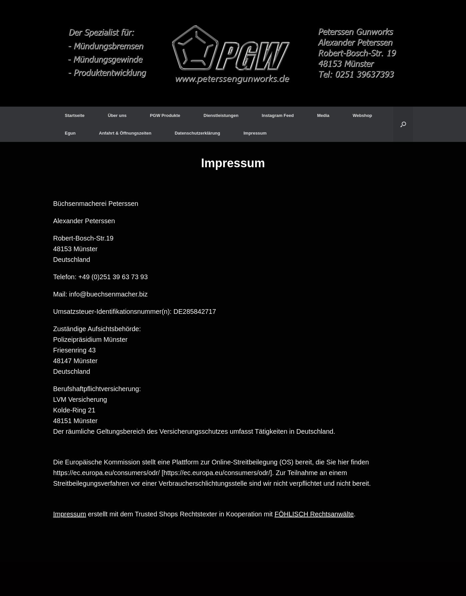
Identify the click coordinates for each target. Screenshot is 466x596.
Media (323, 115)
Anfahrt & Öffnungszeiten (125, 133)
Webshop (362, 115)
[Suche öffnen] (403, 124)
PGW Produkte (165, 115)
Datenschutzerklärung (197, 133)
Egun (70, 133)
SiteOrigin (246, 583)
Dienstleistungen (221, 115)
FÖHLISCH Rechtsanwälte (314, 514)
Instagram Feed (278, 115)
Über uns (117, 115)
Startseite (75, 115)
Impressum (254, 133)
